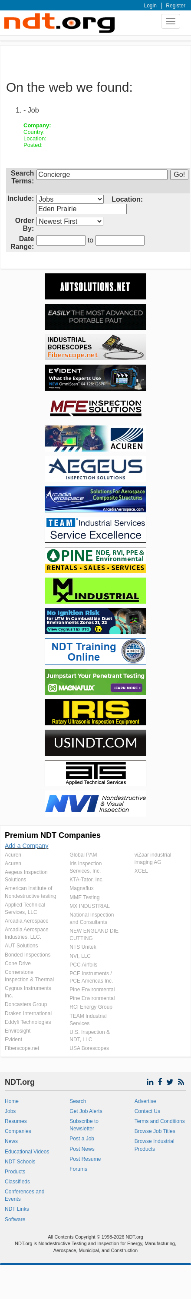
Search (77, 1101)
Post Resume (85, 1159)
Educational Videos (27, 1152)
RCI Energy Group (90, 1007)
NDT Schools (20, 1162)
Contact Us (147, 1111)
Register (175, 6)
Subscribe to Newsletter (84, 1125)
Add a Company (26, 845)
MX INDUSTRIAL (89, 906)
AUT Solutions (21, 946)
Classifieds (17, 1182)
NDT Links (17, 1209)
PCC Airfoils (83, 965)
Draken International (28, 1013)
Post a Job (81, 1139)
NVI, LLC (80, 956)
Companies (18, 1131)
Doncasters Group (26, 1004)
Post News (81, 1149)
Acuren (13, 855)
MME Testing (84, 897)
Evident (13, 1040)
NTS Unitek (82, 947)
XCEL (141, 871)
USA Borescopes (89, 1048)
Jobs (10, 1111)
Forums (78, 1169)
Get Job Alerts (85, 1111)
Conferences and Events (24, 1195)
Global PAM (83, 855)
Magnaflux (81, 888)
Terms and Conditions (160, 1121)
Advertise (145, 1101)
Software (15, 1219)
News (11, 1141)
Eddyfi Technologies (28, 1022)
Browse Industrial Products (155, 1145)
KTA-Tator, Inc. (86, 880)
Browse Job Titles (155, 1131)
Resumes (16, 1121)
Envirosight (17, 1031)
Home (12, 1101)
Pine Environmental (92, 990)
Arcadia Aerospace (27, 921)
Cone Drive (18, 963)
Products (15, 1172)
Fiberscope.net (22, 1048)
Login (150, 6)
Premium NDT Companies (53, 835)
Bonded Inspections (27, 955)
